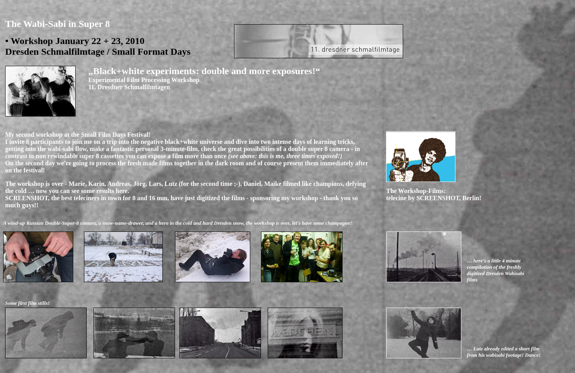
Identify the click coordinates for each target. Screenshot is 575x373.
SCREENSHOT (437, 198)
